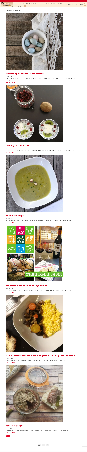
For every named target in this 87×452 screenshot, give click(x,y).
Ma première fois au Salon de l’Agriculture (26, 286)
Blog (69, 1)
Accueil (20, 3)
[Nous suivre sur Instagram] (78, 1)
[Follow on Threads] (81, 1)
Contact (74, 1)
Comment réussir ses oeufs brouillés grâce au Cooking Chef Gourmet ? (40, 356)
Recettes (36, 3)
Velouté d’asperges (15, 215)
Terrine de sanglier (15, 426)
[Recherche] (25, 6)
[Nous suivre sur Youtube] (85, 1)
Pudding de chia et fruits (18, 145)
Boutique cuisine (27, 3)
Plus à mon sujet (56, 3)
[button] (69, 4)
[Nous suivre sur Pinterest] (83, 1)
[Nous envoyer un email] (82, 1)
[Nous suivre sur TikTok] (79, 1)
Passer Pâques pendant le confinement (25, 74)
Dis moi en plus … (11, 82)
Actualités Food (45, 3)
